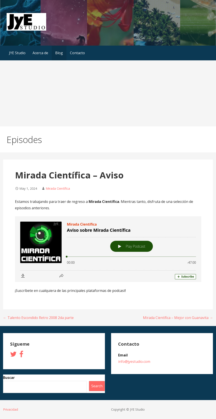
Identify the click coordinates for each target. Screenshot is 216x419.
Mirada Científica (58, 188)
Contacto (77, 52)
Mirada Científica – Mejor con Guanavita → (178, 317)
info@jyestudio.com (134, 361)
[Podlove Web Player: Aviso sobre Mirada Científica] (108, 249)
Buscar (9, 377)
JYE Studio (17, 52)
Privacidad (10, 409)
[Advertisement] (108, 93)
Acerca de (40, 52)
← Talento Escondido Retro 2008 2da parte (38, 317)
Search (97, 386)
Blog (59, 52)
